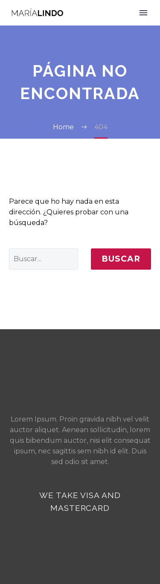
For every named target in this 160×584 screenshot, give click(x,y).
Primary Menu (143, 12)
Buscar (121, 259)
